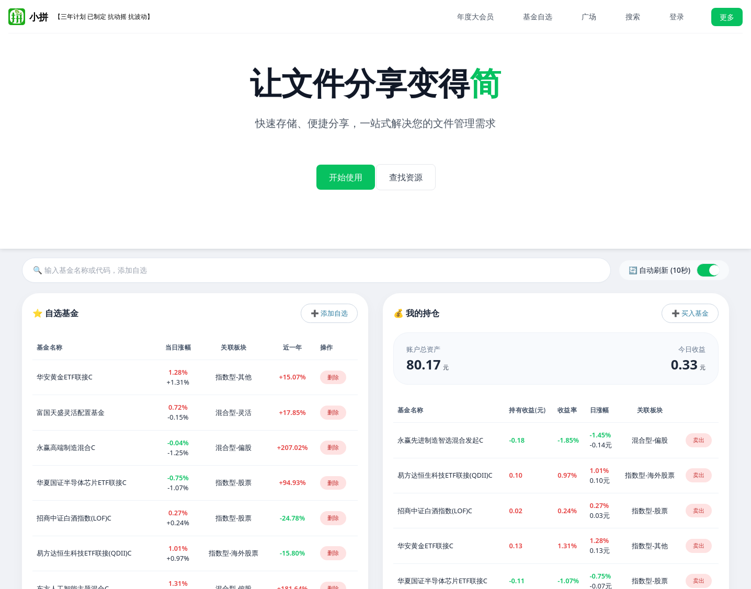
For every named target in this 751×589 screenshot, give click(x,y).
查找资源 (413, 170)
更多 (727, 17)
